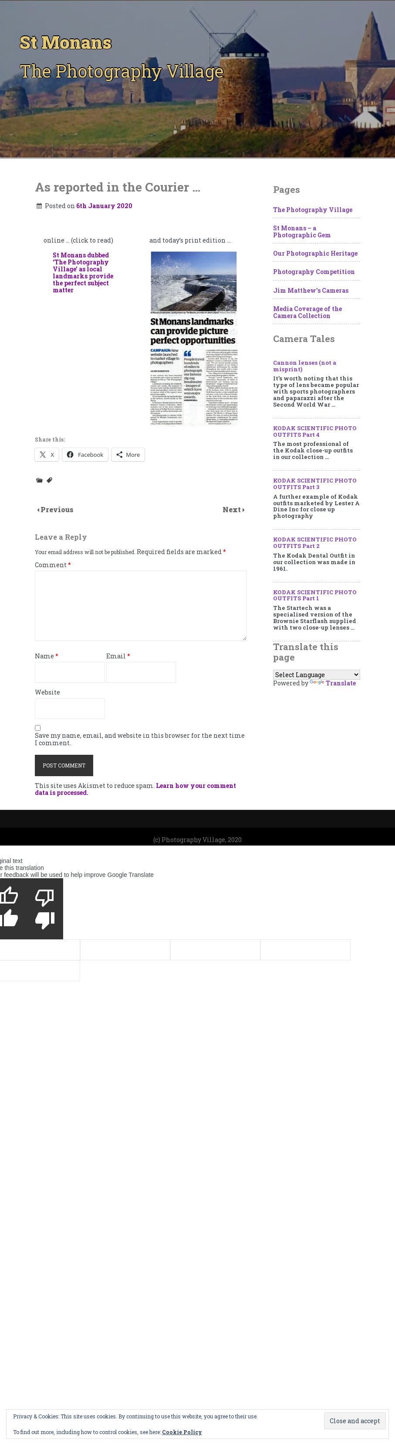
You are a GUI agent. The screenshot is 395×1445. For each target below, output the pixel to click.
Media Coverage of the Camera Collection (307, 312)
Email (118, 656)
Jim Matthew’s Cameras (310, 290)
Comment (53, 565)
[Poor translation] (45, 908)
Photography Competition (314, 271)
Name (46, 656)
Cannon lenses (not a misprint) (304, 366)
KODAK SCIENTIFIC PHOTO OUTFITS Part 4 (315, 431)
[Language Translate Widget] (316, 675)
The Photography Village (312, 209)
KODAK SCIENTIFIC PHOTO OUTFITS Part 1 (315, 595)
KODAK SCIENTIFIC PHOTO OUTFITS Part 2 (315, 542)
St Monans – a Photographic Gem (302, 231)
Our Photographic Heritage (315, 253)
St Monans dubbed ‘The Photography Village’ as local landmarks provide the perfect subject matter (83, 272)
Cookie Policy (182, 1431)
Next (233, 509)
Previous (57, 509)
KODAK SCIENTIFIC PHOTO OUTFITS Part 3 (315, 483)
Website (47, 692)
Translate (333, 683)
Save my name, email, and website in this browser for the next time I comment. (140, 739)
